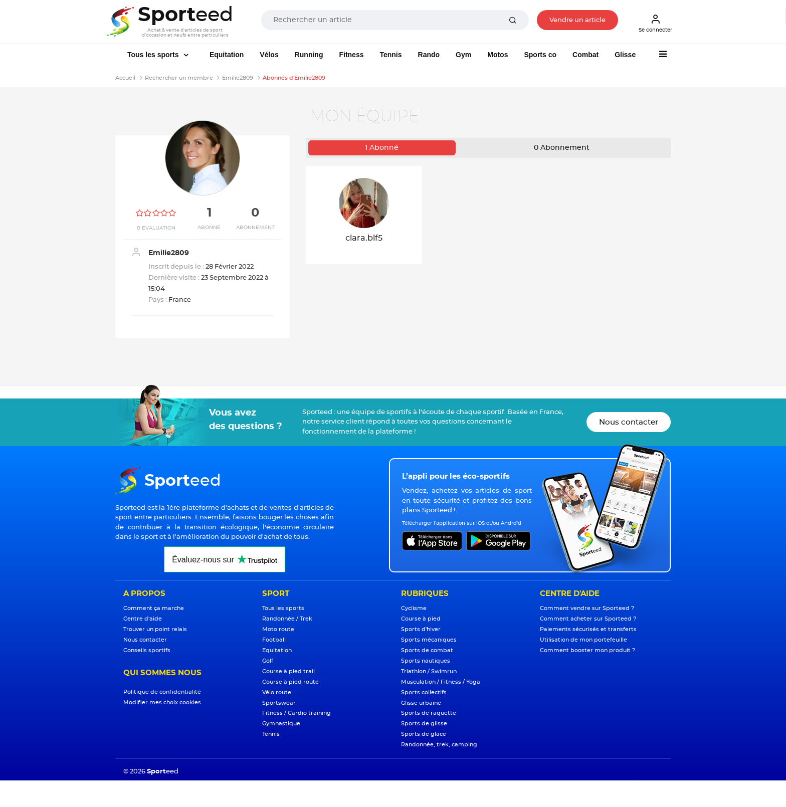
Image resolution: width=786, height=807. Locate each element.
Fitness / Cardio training (296, 713)
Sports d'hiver (421, 629)
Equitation (227, 55)
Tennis (390, 55)
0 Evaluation (156, 228)
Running (309, 55)
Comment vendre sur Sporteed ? (587, 608)
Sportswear (279, 703)
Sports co (540, 55)
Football (274, 640)
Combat (585, 55)
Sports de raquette (428, 713)
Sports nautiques (425, 661)
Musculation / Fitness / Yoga (440, 682)
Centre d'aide (142, 619)
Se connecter (655, 23)
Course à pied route (290, 682)
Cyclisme (414, 608)
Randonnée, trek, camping (439, 744)
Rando (429, 55)
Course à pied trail (288, 671)
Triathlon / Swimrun (429, 671)
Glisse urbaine (421, 703)
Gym (463, 55)
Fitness (351, 55)
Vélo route (276, 692)
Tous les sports (153, 55)
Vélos (269, 55)
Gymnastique (281, 723)
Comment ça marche (153, 608)
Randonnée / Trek (287, 619)
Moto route (278, 629)
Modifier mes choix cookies (162, 702)
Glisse (625, 55)
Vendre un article (577, 20)
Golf (267, 661)
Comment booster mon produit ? (587, 650)
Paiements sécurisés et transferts (588, 629)
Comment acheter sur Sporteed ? (588, 619)
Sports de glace (423, 734)
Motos (497, 55)
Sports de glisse (424, 723)
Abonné (209, 227)
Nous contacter (628, 422)
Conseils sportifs (146, 650)
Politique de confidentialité (162, 692)
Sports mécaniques (429, 640)
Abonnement (255, 227)
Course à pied (421, 619)
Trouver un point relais (155, 629)
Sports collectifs (424, 692)
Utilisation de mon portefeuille (583, 640)
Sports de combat (427, 650)
